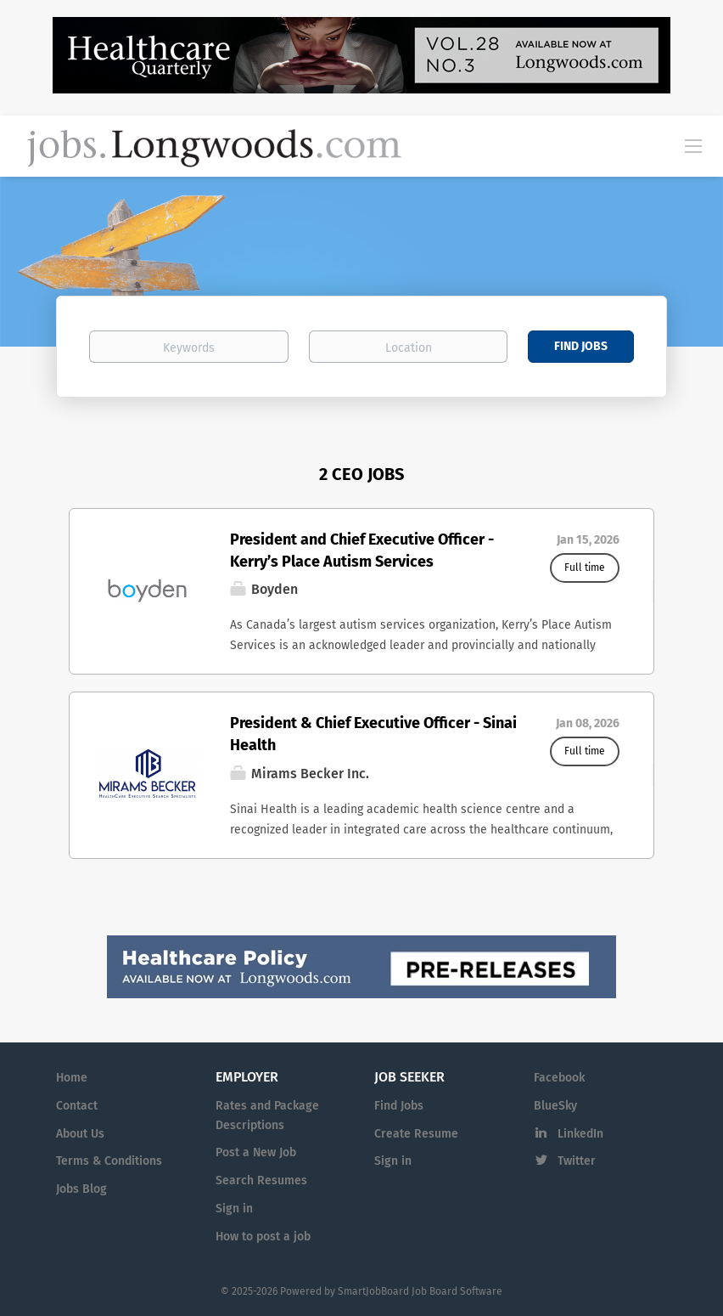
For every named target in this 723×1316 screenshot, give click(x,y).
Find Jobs (581, 346)
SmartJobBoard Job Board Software (420, 1291)
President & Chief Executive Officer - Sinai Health (373, 734)
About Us (80, 1134)
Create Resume (416, 1134)
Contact (77, 1106)
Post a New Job (256, 1152)
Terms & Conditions (109, 1161)
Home (71, 1077)
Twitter (577, 1161)
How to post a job (263, 1236)
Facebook (559, 1077)
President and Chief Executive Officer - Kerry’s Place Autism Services (362, 550)
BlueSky (555, 1106)
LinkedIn (580, 1134)
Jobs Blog (81, 1189)
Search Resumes (261, 1180)
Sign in (234, 1208)
